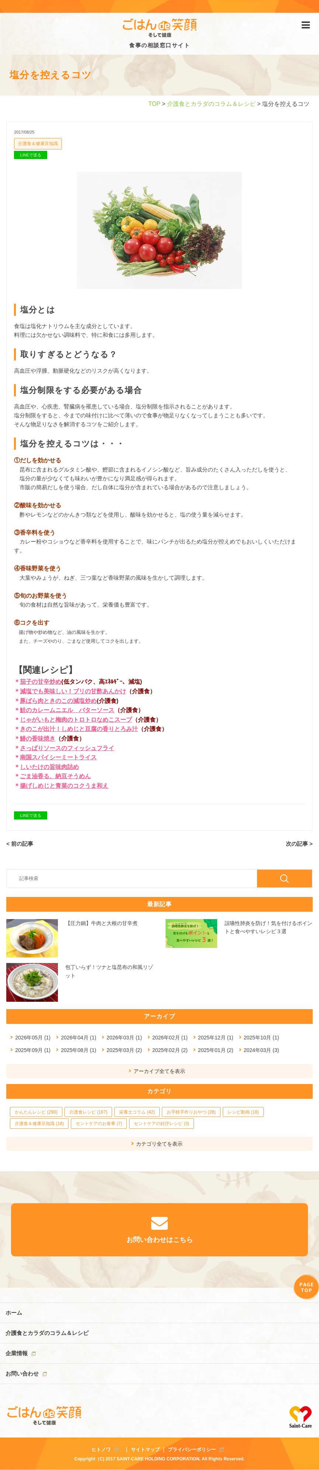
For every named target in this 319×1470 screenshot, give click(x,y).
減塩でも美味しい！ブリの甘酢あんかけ (73, 691)
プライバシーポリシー (192, 1449)
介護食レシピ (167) (88, 1112)
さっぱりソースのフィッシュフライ (67, 748)
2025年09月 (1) (33, 1050)
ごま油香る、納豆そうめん (55, 776)
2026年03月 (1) (124, 1038)
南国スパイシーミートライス (58, 757)
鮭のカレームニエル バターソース (67, 710)
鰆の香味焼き (37, 738)
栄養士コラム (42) (137, 1112)
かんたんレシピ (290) (36, 1112)
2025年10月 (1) (261, 1038)
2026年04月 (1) (78, 1038)
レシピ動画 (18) (243, 1112)
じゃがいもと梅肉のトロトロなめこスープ (76, 720)
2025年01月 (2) (215, 1050)
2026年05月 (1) (33, 1038)
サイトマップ (145, 1449)
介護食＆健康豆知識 (38, 143)
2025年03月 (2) (124, 1050)
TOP (154, 104)
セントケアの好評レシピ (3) (161, 1123)
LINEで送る (30, 155)
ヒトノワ (101, 1449)
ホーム (14, 1312)
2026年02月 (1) (170, 1038)
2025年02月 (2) (170, 1050)
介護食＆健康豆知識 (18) (39, 1123)
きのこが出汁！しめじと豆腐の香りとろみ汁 (79, 729)
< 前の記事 (19, 844)
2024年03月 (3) (261, 1050)
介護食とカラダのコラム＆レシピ (211, 104)
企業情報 (17, 1353)
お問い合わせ (22, 1373)
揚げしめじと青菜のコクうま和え (64, 786)
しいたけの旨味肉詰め (49, 767)
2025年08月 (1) (78, 1050)
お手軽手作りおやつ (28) (191, 1112)
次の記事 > (299, 844)
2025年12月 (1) (215, 1038)
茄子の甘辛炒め (40, 682)
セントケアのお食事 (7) (99, 1123)
